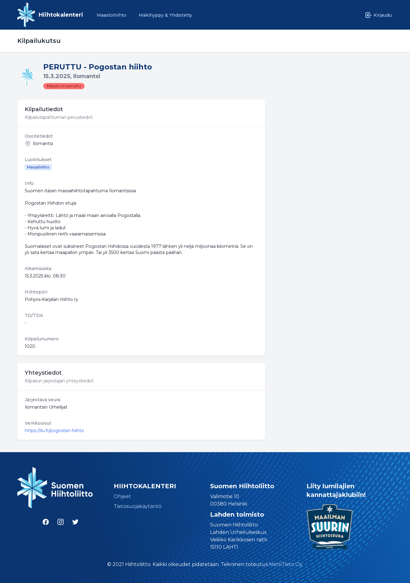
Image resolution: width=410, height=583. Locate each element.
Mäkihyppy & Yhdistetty (165, 15)
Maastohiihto (111, 15)
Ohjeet (122, 496)
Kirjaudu (378, 15)
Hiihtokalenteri (61, 14)
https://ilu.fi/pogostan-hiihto (54, 430)
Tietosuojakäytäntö (138, 506)
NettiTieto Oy (285, 564)
